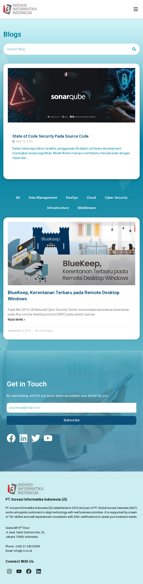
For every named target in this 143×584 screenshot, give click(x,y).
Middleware (87, 208)
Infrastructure (58, 208)
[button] (93, 9)
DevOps (72, 198)
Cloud (91, 198)
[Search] (134, 49)
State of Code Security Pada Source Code (50, 136)
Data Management (43, 198)
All (18, 198)
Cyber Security (116, 198)
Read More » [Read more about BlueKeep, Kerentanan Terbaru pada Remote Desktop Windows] (16, 319)
